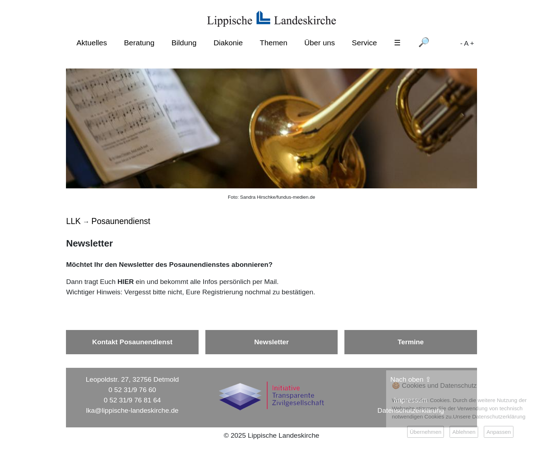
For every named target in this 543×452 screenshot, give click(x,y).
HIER (125, 281)
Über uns (319, 43)
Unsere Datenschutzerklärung (489, 416)
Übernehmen (425, 432)
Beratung (139, 43)
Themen (273, 43)
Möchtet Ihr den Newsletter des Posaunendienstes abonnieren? (169, 264)
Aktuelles (91, 43)
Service (364, 43)
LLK (73, 221)
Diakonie (228, 43)
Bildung (183, 43)
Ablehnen (464, 432)
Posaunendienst (120, 221)
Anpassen (498, 432)
